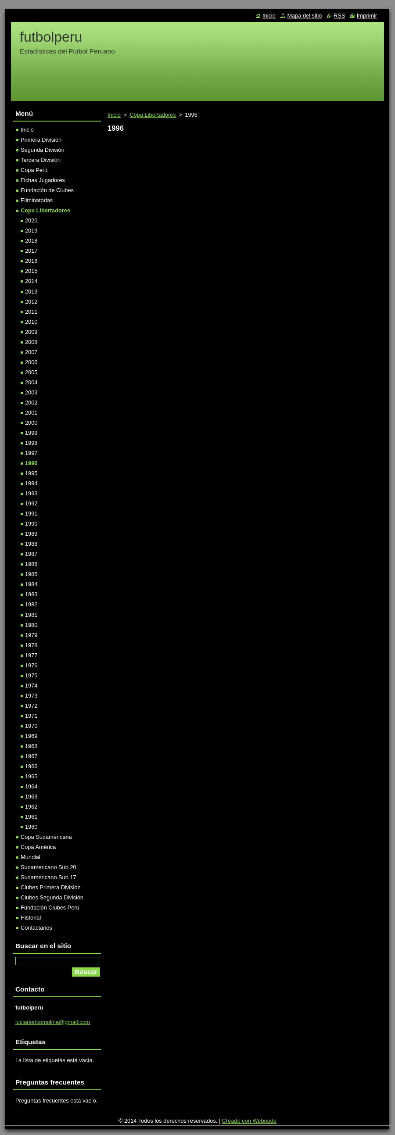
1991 (31, 513)
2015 (31, 271)
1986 (31, 564)
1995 (31, 473)
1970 (31, 726)
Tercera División (41, 160)
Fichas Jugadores (43, 180)
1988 (31, 544)
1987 (31, 554)
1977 (31, 655)
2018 (31, 240)
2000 (31, 422)
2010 (31, 322)
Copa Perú (34, 170)
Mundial (30, 857)
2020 (31, 220)
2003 (31, 392)
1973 (31, 695)
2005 (31, 372)
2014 (31, 281)
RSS (339, 15)
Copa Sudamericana (46, 837)
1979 (31, 635)
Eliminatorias (37, 200)
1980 (31, 625)
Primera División (41, 139)
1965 (31, 776)
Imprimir (367, 15)
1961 (31, 816)
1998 (31, 443)
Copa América (38, 847)
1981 (31, 615)
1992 (31, 503)
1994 (31, 483)
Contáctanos (36, 927)
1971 (31, 716)
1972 (31, 705)
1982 (31, 604)
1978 (31, 645)
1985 (31, 574)
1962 (31, 806)
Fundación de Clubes (47, 190)
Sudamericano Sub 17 (48, 877)
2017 (31, 250)
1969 (31, 736)
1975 (31, 675)
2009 (31, 332)
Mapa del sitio (304, 15)
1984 (31, 584)
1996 (31, 463)
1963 (31, 796)
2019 (31, 230)
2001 (31, 412)
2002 (31, 402)
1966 (31, 766)
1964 (31, 786)
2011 (31, 311)
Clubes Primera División (51, 887)
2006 (31, 362)
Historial (31, 917)
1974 (31, 685)
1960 (31, 827)
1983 (31, 594)
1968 (31, 746)
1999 (31, 433)
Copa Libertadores (152, 114)
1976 (31, 665)
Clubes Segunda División (52, 897)
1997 (31, 453)
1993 (31, 493)
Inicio (114, 114)
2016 (31, 261)
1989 (31, 533)
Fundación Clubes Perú (50, 907)
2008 (31, 342)
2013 (31, 291)
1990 (31, 523)
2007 (31, 352)
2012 (31, 301)
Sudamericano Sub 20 (48, 867)
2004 (31, 382)
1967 (31, 756)
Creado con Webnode (249, 1120)
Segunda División (43, 150)
